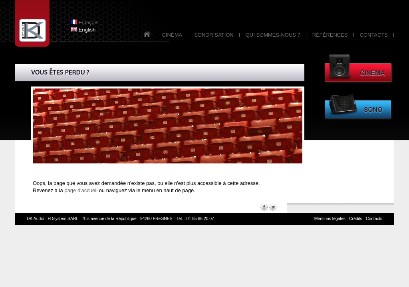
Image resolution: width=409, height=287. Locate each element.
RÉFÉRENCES (330, 35)
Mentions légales (329, 218)
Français (84, 23)
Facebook (264, 206)
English (83, 30)
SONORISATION (214, 35)
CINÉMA (172, 35)
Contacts (374, 218)
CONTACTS (374, 35)
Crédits (355, 218)
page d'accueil (80, 190)
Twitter (272, 206)
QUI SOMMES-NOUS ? (273, 35)
